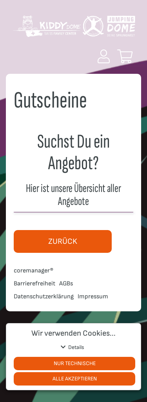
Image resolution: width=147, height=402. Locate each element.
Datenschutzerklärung (44, 296)
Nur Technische (75, 363)
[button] (104, 56)
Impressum (93, 296)
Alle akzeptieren (75, 378)
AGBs (66, 283)
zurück (62, 241)
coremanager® (34, 270)
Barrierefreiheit (34, 283)
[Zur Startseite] (73, 29)
